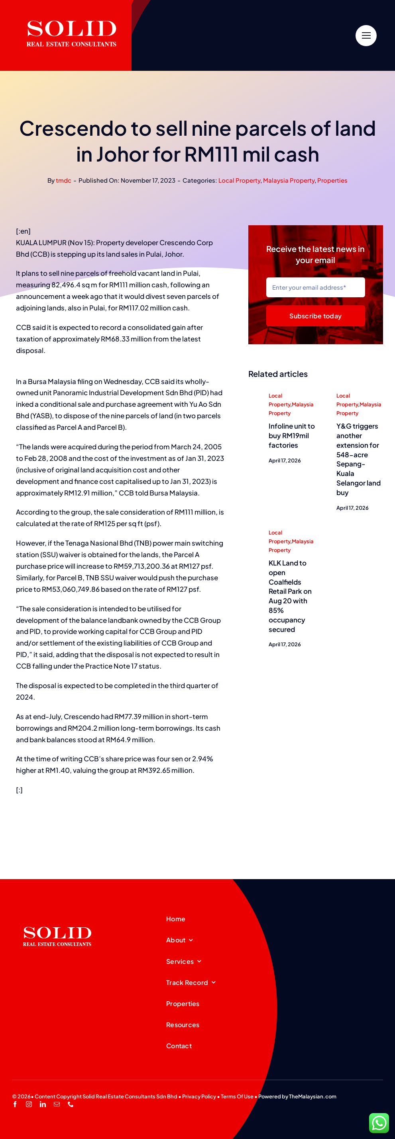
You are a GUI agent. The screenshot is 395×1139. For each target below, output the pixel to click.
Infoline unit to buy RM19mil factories (292, 436)
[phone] (71, 1104)
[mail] (57, 1104)
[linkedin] (43, 1104)
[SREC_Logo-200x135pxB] (57, 914)
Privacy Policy (199, 1096)
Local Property (239, 180)
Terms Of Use (237, 1096)
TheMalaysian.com (312, 1096)
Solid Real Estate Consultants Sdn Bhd (130, 1096)
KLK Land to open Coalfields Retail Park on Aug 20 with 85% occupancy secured (290, 596)
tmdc (63, 180)
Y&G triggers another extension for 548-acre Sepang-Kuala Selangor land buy (358, 459)
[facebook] (15, 1104)
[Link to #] (366, 35)
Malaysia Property (288, 180)
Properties (332, 180)
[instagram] (29, 1104)
